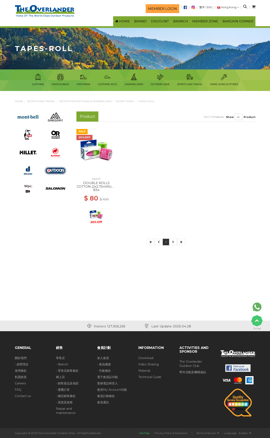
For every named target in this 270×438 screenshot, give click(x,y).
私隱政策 (21, 377)
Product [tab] (87, 116)
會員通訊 (103, 402)
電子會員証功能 (107, 377)
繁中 (202, 7)
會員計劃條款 (106, 396)
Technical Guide (149, 377)
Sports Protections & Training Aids (85, 101)
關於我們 (21, 358)
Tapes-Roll (146, 101)
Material (144, 371)
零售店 (60, 358)
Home (19, 101)
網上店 (60, 377)
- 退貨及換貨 (64, 402)
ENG (210, 7)
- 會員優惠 (104, 364)
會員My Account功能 (112, 390)
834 (96, 190)
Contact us (23, 396)
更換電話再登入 (107, 383)
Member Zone (205, 21)
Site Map (144, 433)
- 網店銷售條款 (66, 396)
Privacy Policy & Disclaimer (171, 433)
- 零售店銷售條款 (67, 371)
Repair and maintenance (66, 411)
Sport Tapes (125, 101)
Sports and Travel (41, 101)
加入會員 (103, 358)
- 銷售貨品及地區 (67, 383)
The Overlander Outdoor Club (190, 364)
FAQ (18, 390)
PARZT (96, 178)
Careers (20, 383)
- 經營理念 (21, 364)
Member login (162, 9)
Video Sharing (148, 364)
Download (145, 358)
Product (249, 117)
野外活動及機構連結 (192, 372)
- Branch (62, 364)
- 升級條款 (104, 371)
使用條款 (21, 371)
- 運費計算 (63, 390)
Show (230, 117)
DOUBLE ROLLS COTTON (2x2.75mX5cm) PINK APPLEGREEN (96, 186)
